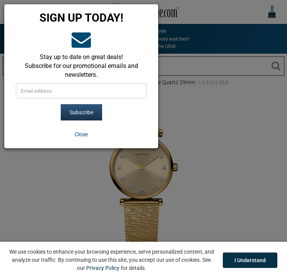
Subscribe (81, 112)
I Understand (250, 260)
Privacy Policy (103, 268)
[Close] (81, 134)
